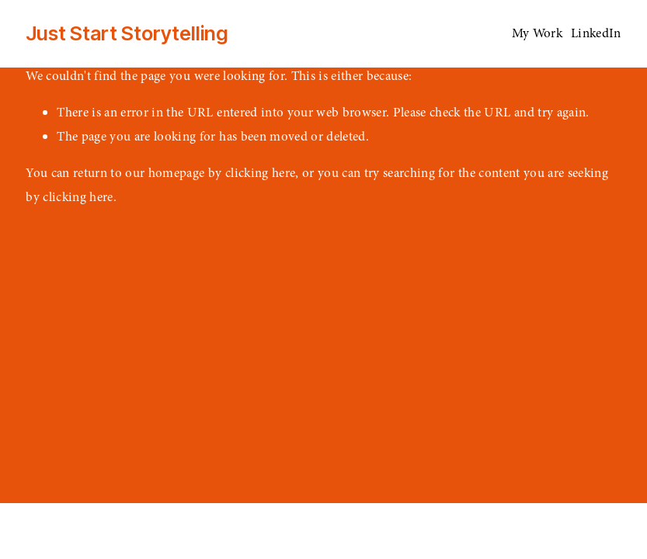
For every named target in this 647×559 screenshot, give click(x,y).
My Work (537, 33)
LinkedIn (596, 33)
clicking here (260, 173)
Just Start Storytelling (127, 33)
